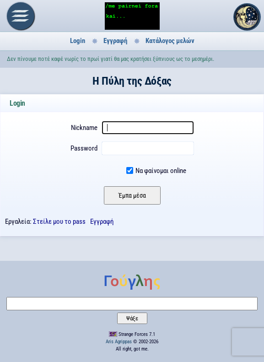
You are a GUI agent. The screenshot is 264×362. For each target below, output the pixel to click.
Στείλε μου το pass (59, 221)
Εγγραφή (115, 41)
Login (77, 41)
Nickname (84, 128)
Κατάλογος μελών (169, 41)
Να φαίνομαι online (160, 171)
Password (83, 148)
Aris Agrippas (119, 342)
